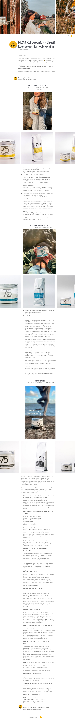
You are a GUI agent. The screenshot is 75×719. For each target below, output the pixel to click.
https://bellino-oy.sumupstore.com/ (27, 79)
